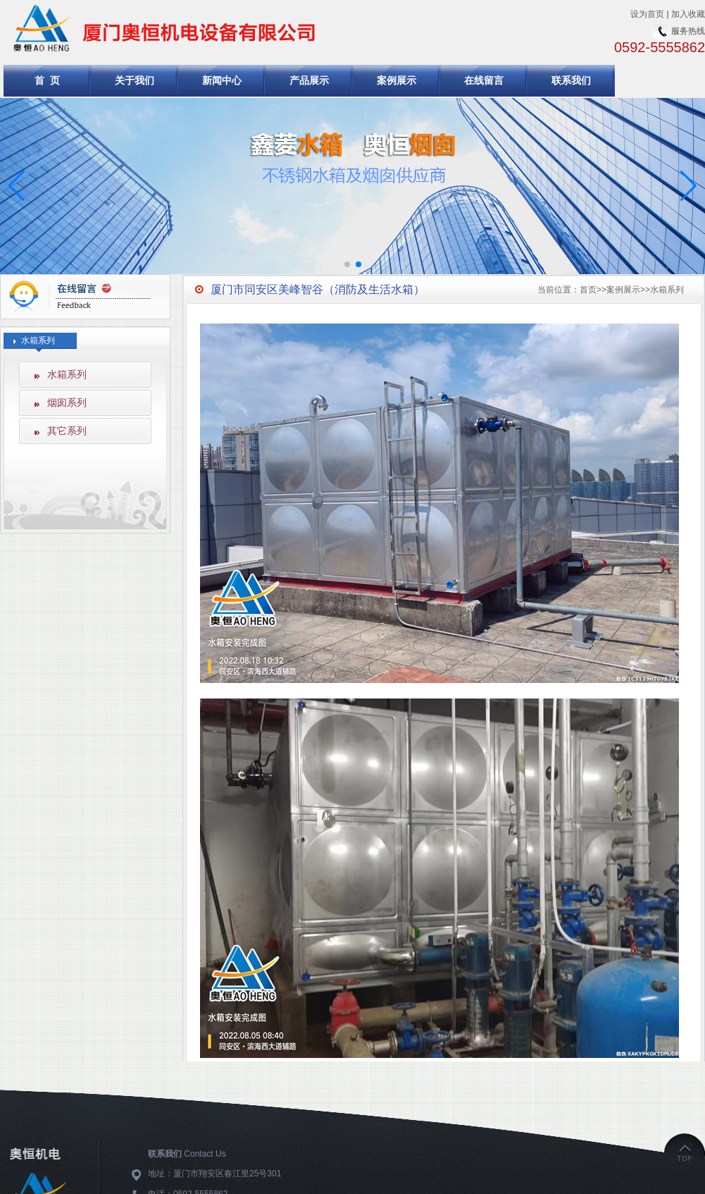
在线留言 (484, 80)
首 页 (47, 80)
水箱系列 (67, 374)
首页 (588, 290)
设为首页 (647, 14)
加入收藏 (688, 14)
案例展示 (396, 80)
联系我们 (571, 80)
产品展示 (309, 80)
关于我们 (134, 80)
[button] (688, 186)
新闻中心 (222, 80)
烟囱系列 (67, 402)
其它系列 (67, 430)
